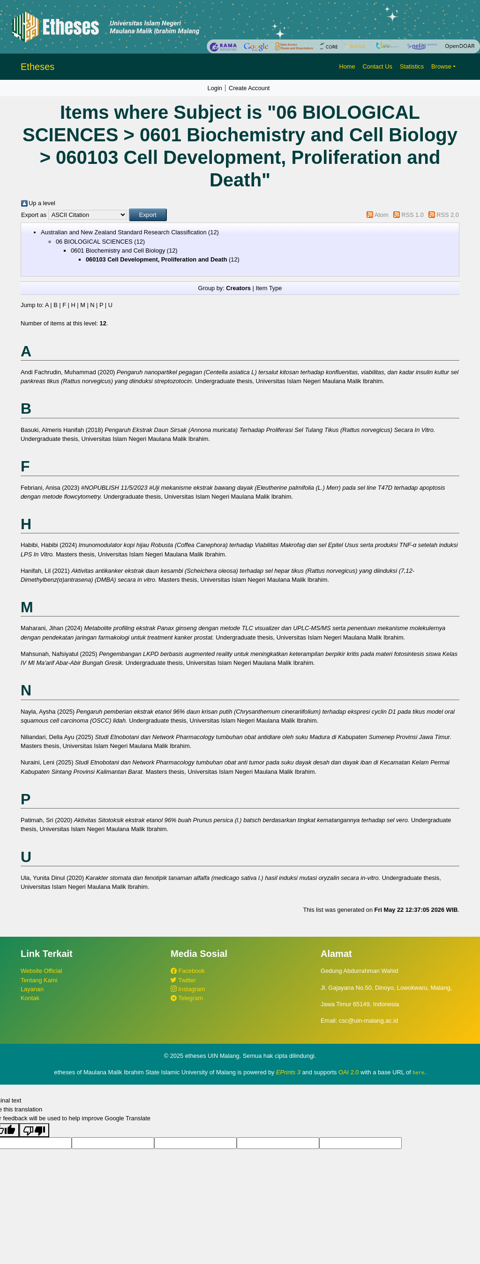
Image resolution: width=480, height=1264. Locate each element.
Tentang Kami (39, 980)
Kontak (30, 998)
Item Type (268, 288)
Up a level (42, 203)
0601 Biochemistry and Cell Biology (118, 250)
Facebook (188, 970)
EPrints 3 (288, 1072)
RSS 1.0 (412, 214)
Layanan (32, 989)
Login (215, 88)
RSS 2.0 (447, 214)
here (418, 1072)
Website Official (41, 970)
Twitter (183, 980)
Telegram (187, 998)
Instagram (188, 989)
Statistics (412, 66)
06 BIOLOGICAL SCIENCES (94, 241)
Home (347, 66)
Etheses (37, 67)
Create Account (249, 88)
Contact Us (377, 66)
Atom (382, 214)
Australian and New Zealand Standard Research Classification (124, 232)
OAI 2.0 (348, 1072)
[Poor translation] (34, 1130)
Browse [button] (441, 66)
